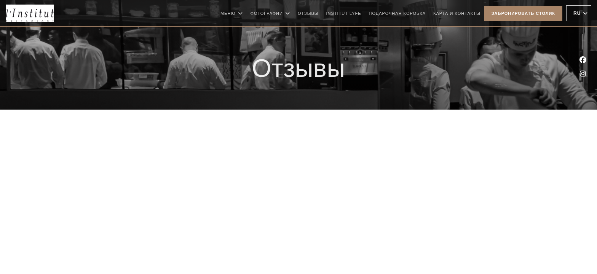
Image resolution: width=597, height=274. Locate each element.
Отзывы (308, 13)
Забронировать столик (523, 13)
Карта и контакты (456, 13)
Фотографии (270, 13)
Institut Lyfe (343, 12)
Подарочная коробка (397, 12)
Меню (231, 13)
